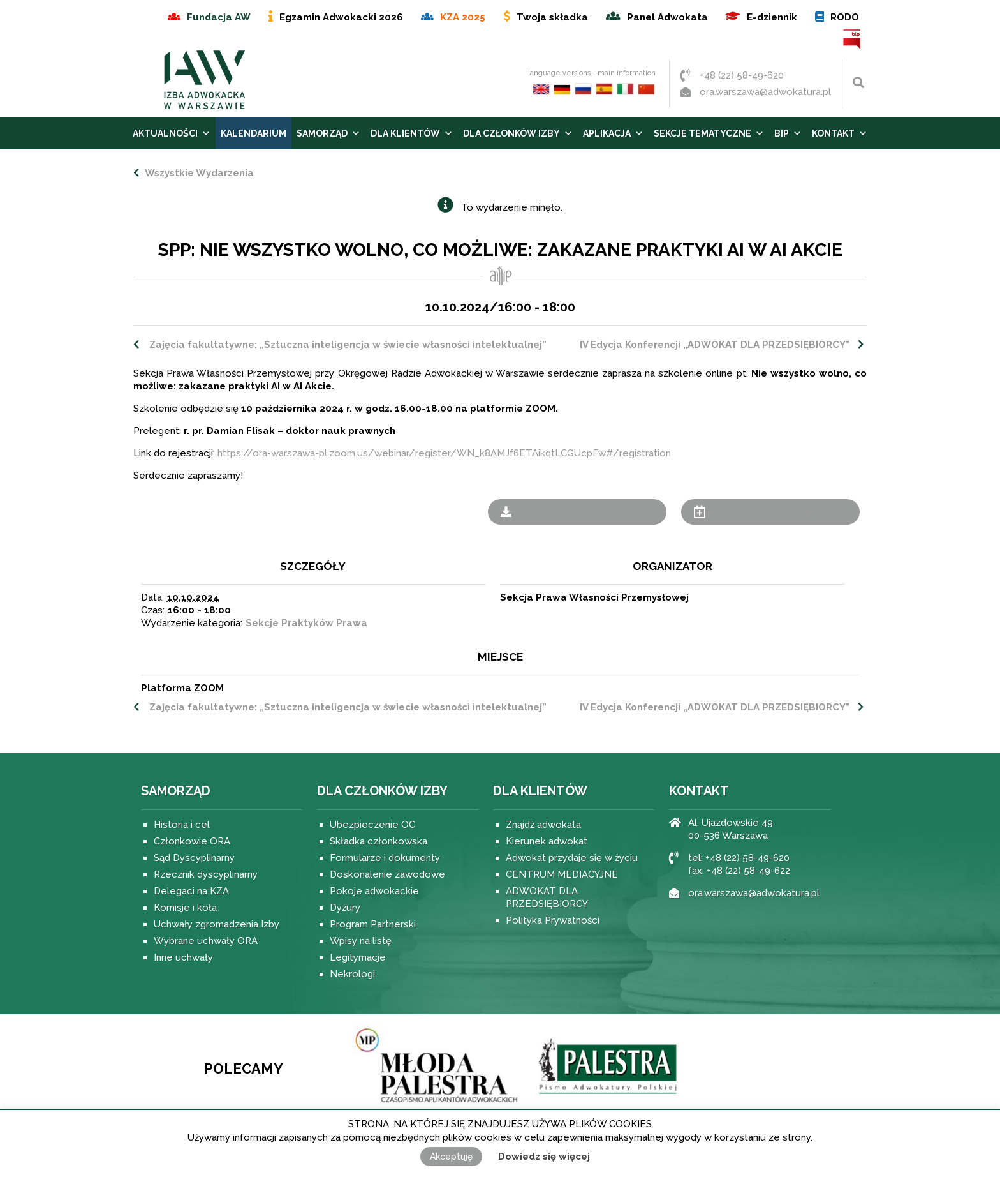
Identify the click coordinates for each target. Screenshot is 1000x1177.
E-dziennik (772, 17)
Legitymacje (358, 957)
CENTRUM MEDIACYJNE (562, 874)
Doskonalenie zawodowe (387, 874)
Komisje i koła (185, 907)
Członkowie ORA (192, 841)
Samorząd (328, 133)
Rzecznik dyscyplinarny (206, 874)
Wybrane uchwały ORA (206, 941)
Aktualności (171, 133)
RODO (844, 17)
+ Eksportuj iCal (577, 512)
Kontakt (839, 133)
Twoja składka (552, 17)
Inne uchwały (183, 957)
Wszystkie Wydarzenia (198, 173)
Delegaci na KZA (191, 891)
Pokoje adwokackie (374, 891)
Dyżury (345, 907)
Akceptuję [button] (451, 1156)
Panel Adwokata (667, 17)
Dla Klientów (412, 133)
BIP (852, 39)
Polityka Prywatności (552, 920)
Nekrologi (352, 974)
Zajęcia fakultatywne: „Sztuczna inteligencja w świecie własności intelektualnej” (347, 344)
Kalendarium (253, 133)
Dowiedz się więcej (544, 1156)
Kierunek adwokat (546, 841)
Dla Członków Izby (518, 133)
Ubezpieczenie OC (372, 824)
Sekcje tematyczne (709, 133)
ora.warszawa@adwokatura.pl (765, 92)
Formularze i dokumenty (385, 858)
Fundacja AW (219, 17)
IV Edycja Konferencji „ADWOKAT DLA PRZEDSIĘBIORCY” (715, 344)
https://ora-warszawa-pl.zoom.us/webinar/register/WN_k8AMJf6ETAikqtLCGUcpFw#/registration (444, 453)
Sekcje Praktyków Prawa (306, 623)
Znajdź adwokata (543, 824)
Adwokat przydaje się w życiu (572, 858)
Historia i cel (182, 824)
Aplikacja (613, 133)
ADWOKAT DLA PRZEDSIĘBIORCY (547, 897)
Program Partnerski (373, 924)
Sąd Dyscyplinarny (194, 858)
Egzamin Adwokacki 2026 (341, 17)
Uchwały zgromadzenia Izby (216, 924)
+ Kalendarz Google (770, 512)
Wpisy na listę (361, 941)
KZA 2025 (462, 17)
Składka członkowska (378, 841)
